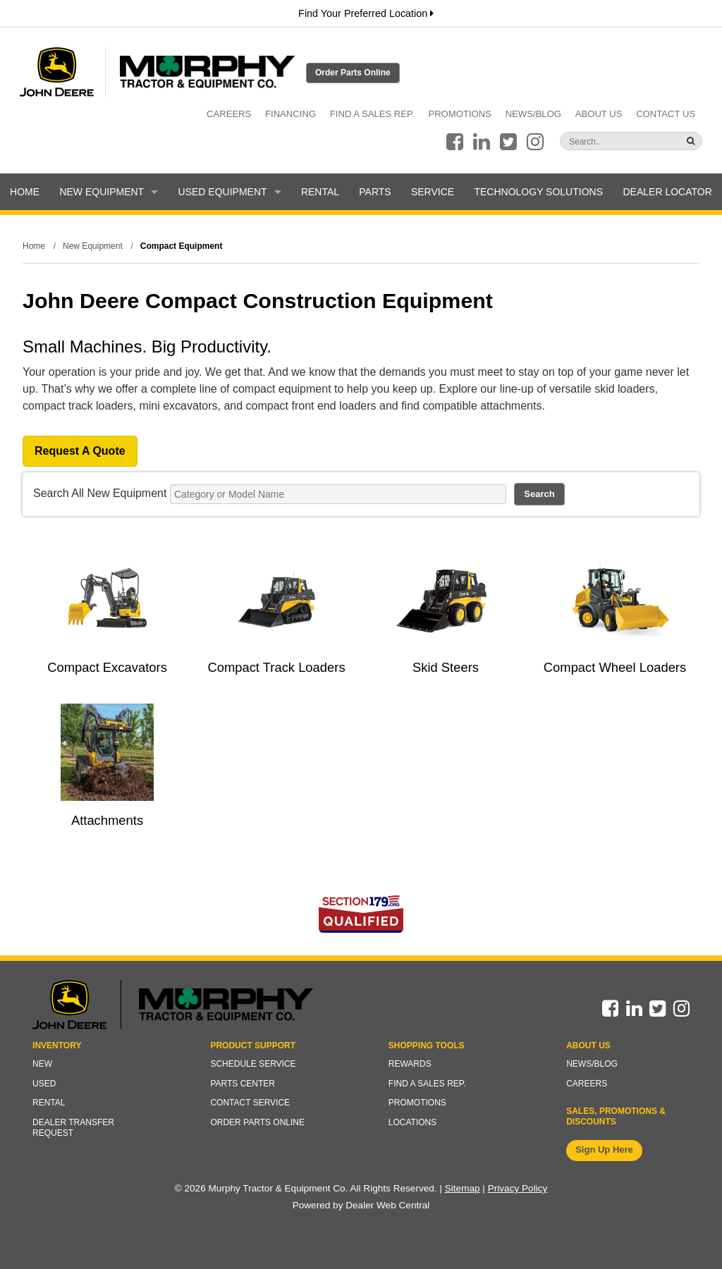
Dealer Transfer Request (73, 1128)
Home (24, 191)
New (42, 1064)
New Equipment (108, 191)
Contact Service (250, 1103)
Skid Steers (445, 667)
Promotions (459, 114)
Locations (412, 1122)
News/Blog (533, 114)
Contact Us (665, 114)
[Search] (604, 142)
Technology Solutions (538, 191)
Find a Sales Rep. (372, 114)
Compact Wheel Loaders (615, 667)
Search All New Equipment (99, 493)
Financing (290, 114)
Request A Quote (80, 451)
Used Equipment (229, 191)
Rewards (410, 1064)
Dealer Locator (667, 191)
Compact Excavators (107, 667)
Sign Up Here (604, 1149)
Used (44, 1084)
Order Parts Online (353, 73)
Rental (320, 191)
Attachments (107, 820)
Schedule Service (252, 1064)
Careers (229, 114)
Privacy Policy (518, 1188)
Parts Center (242, 1084)
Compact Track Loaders (276, 667)
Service (432, 191)
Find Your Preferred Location (366, 13)
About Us (599, 114)
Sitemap (462, 1188)
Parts (375, 191)
